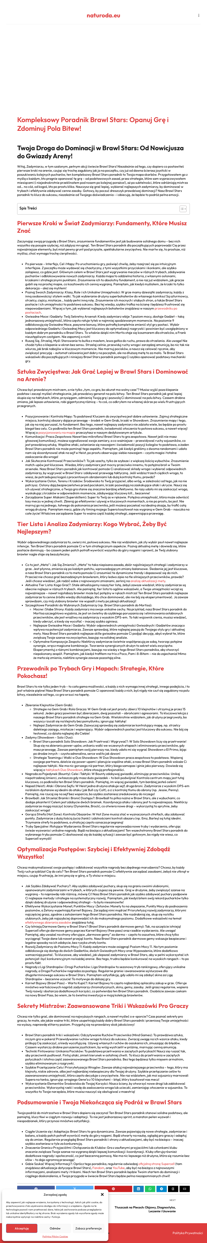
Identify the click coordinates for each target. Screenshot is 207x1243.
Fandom (98, 1168)
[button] (102, 1194)
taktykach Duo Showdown (64, 770)
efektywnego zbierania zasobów (48, 922)
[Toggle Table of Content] (181, 208)
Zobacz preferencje (88, 1228)
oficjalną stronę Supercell (156, 1164)
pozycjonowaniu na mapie (56, 432)
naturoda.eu (103, 15)
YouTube (119, 1168)
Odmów (55, 1228)
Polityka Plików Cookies (55, 1236)
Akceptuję (22, 1228)
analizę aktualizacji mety (147, 581)
